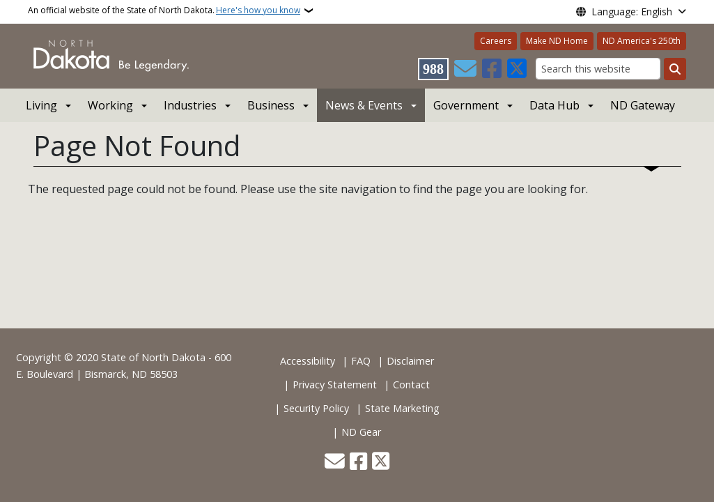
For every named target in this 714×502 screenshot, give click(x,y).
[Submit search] (675, 69)
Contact (411, 384)
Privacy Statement (335, 384)
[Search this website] (598, 68)
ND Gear (361, 432)
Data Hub (554, 105)
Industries (190, 105)
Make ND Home (557, 41)
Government (466, 105)
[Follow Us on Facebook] (492, 69)
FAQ (361, 360)
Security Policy (316, 408)
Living (41, 105)
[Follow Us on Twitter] (517, 69)
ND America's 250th (642, 41)
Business (271, 105)
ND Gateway (642, 105)
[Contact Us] (465, 69)
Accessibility (307, 360)
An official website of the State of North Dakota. (164, 10)
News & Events (364, 105)
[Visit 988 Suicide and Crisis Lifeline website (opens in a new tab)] (433, 69)
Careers (495, 41)
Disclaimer (410, 360)
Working (110, 105)
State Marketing (402, 408)
